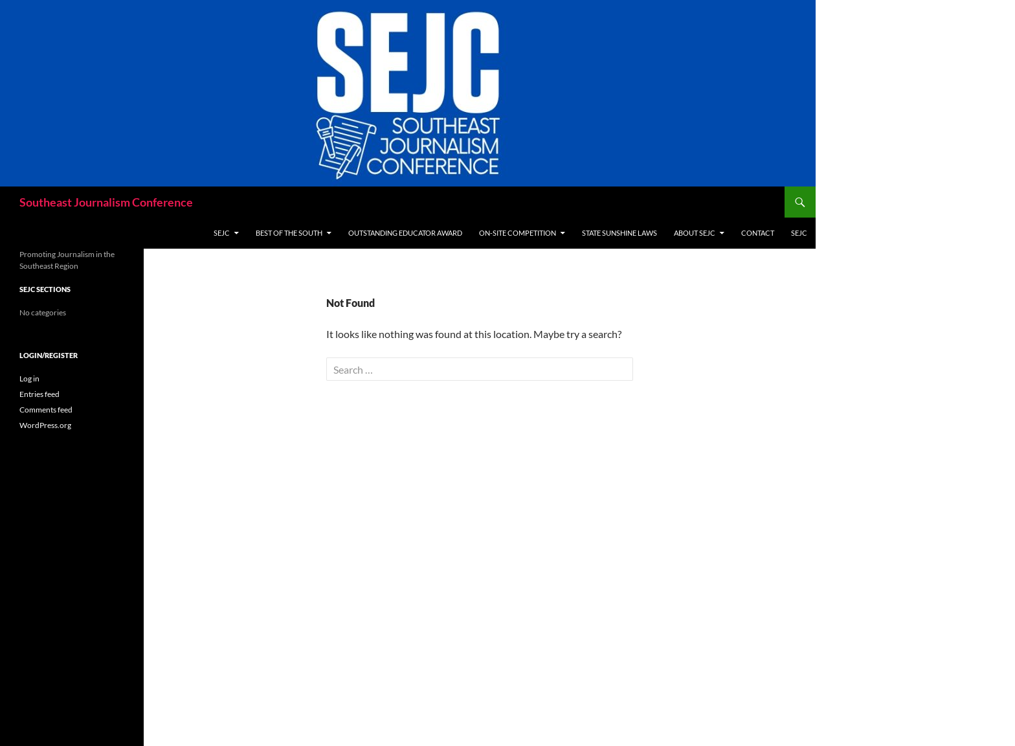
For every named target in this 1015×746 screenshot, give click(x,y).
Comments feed (45, 409)
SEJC (222, 233)
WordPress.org (45, 425)
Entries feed (39, 394)
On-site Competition (517, 233)
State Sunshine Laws (619, 233)
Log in (29, 378)
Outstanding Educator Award (405, 233)
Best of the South (289, 233)
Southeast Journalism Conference (106, 202)
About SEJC (694, 233)
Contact (757, 233)
